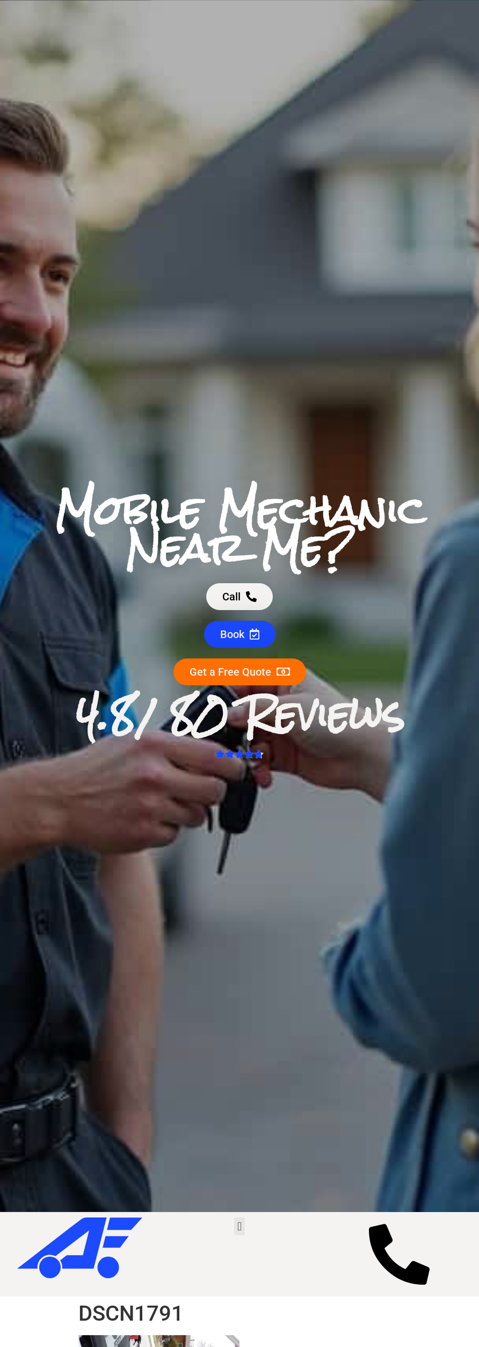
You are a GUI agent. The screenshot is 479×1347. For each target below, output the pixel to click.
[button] (239, 1226)
